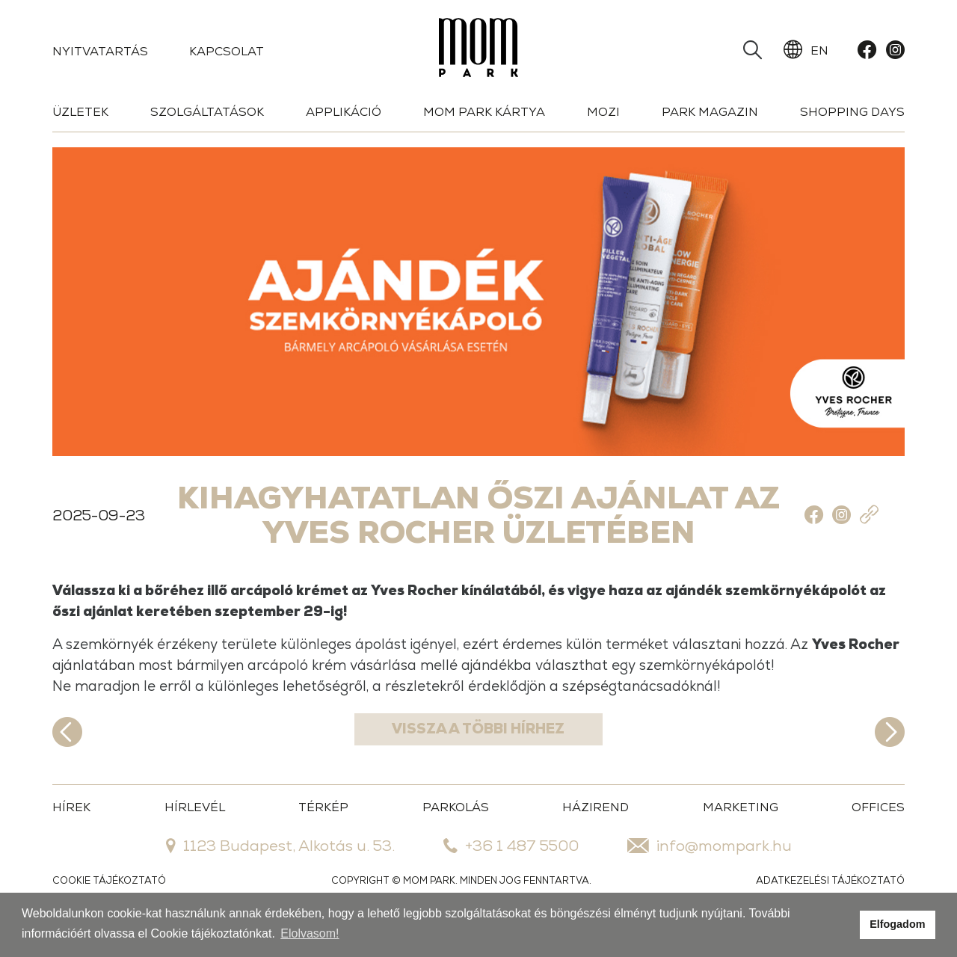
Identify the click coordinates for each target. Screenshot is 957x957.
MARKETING (740, 836)
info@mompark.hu (709, 875)
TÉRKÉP (323, 836)
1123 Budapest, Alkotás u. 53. (280, 875)
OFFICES (878, 836)
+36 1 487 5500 (511, 875)
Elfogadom (897, 924)
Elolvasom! (309, 933)
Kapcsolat (226, 51)
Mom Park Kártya (484, 112)
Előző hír (67, 761)
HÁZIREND (595, 836)
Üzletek (80, 112)
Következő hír (890, 761)
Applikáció (343, 112)
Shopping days (852, 112)
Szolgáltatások (207, 112)
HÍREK (71, 836)
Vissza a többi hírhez (479, 761)
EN (806, 50)
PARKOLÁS (455, 836)
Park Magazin (710, 112)
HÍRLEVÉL (194, 836)
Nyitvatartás (100, 51)
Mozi (603, 112)
